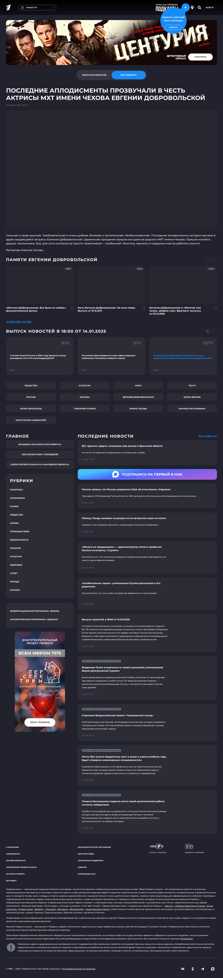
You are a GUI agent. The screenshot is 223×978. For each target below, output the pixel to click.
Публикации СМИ (86, 874)
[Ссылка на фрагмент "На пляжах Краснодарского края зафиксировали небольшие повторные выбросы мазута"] (111, 356)
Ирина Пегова (138, 408)
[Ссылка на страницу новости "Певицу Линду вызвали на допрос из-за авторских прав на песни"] (147, 524)
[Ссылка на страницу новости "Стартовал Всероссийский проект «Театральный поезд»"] (147, 722)
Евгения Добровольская (138, 397)
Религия (15, 548)
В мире (14, 506)
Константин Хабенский (31, 420)
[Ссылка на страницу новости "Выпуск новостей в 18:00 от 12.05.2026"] (147, 633)
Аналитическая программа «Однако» (34, 619)
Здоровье (16, 565)
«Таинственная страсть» (97, 909)
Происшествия (19, 531)
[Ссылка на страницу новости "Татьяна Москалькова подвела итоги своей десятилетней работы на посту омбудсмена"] (147, 812)
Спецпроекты (13, 854)
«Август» (168, 906)
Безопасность (19, 540)
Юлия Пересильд (31, 408)
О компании (12, 847)
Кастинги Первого (15, 874)
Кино (138, 385)
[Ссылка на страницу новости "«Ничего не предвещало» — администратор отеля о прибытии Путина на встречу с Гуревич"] (147, 557)
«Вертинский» (76, 909)
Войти (210, 7)
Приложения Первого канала (21, 867)
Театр (192, 385)
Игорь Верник (192, 397)
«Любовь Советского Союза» (189, 906)
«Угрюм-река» (25, 909)
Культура (85, 385)
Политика (16, 489)
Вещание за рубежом (194, 848)
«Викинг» (39, 909)
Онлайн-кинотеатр (16, 860)
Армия (14, 523)
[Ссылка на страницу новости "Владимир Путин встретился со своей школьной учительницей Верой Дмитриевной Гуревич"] (147, 678)
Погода (14, 581)
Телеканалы (186, 938)
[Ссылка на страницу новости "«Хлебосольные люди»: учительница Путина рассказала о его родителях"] (147, 594)
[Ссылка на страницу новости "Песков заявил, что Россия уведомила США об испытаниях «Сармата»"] (147, 496)
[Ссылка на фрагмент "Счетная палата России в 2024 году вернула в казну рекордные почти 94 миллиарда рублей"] (40, 356)
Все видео (11, 881)
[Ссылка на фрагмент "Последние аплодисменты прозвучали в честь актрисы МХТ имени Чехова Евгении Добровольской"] (183, 356)
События (82, 867)
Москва (85, 397)
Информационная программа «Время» (35, 611)
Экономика (17, 498)
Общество (30, 385)
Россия (31, 397)
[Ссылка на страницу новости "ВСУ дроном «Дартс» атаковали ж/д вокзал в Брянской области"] (147, 452)
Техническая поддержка (91, 860)
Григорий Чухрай (84, 408)
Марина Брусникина (192, 408)
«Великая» (62, 909)
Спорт (14, 573)
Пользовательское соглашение (94, 847)
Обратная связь (86, 854)
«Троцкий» (50, 909)
